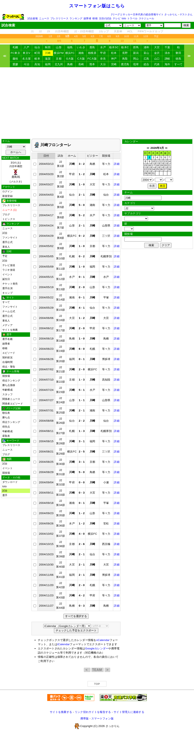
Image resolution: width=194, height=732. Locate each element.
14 (169, 161)
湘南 (81, 53)
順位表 (6, 412)
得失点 (6, 426)
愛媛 (15, 64)
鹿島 (92, 47)
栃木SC (114, 47)
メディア (7, 325)
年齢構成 (7, 389)
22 (145, 169)
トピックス (8, 219)
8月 (109, 36)
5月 (84, 36)
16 (149, 165)
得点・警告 (8, 366)
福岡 (48, 64)
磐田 (178, 53)
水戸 (103, 47)
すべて (178, 64)
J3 (48, 31)
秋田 (48, 47)
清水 (167, 53)
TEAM (97, 670)
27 (165, 169)
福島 (70, 47)
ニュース (44, 18)
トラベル (132, 18)
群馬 (136, 47)
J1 (32, 31)
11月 (136, 36)
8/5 (59, 40)
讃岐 (167, 58)
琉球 (136, 64)
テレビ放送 (8, 265)
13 (165, 161)
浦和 (146, 47)
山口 (157, 58)
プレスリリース (59, 18)
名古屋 (26, 58)
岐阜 (37, 58)
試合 (4, 232)
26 (161, 169)
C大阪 (81, 58)
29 (145, 173)
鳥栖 (70, 64)
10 (122, 40)
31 (153, 173)
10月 (126, 36)
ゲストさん (186, 14)
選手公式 (7, 242)
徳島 (178, 58)
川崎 (48, 53)
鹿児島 (125, 64)
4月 (76, 36)
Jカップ (104, 31)
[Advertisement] (97, 103)
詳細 (116, 163)
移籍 (94, 18)
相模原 (92, 53)
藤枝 (15, 58)
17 (153, 165)
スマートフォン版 (102, 718)
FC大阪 (92, 58)
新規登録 (7, 196)
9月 (117, 36)
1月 (50, 36)
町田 (37, 53)
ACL (130, 31)
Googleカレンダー (97, 648)
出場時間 (7, 362)
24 (153, 169)
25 (157, 169)
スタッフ (7, 394)
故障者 (87, 18)
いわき (81, 47)
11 (134, 40)
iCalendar (63, 644)
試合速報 (33, 18)
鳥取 (125, 58)
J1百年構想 (62, 31)
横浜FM (58, 53)
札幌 (15, 47)
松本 (114, 53)
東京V (26, 53)
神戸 (114, 58)
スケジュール (146, 18)
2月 (59, 36)
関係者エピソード (12, 403)
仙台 (37, 47)
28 (169, 169)
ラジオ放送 (8, 269)
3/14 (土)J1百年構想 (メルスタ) (15, 172)
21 (169, 165)
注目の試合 (105, 18)
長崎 (81, 64)
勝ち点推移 (8, 385)
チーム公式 (8, 311)
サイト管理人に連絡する (129, 712)
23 (149, 169)
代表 (157, 64)
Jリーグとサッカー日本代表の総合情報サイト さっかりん (144, 14)
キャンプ (7, 292)
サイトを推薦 (10, 329)
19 (161, 165)
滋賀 (48, 58)
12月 (145, 36)
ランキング (75, 18)
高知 (37, 64)
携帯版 (84, 718)
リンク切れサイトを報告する (93, 712)
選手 (4, 495)
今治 (26, 64)
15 (145, 165)
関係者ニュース (11, 399)
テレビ (117, 18)
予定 (156, 36)
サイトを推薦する (61, 712)
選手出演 (7, 288)
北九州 (59, 64)
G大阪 (70, 58)
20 (165, 165)
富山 (146, 53)
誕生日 (6, 279)
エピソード (8, 352)
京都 (59, 58)
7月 (101, 36)
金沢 (157, 53)
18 (157, 165)
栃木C (125, 47)
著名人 (6, 246)
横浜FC (70, 53)
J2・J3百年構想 (84, 31)
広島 (146, 58)
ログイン (7, 191)
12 (161, 161)
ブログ (6, 214)
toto (124, 18)
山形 (59, 47)
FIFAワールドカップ (150, 31)
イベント (7, 274)
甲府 (103, 53)
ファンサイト (10, 237)
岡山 (136, 58)
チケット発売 (10, 283)
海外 (167, 64)
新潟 (136, 53)
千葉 (167, 47)
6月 (93, 36)
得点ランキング (11, 380)
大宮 (157, 47)
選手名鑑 (7, 339)
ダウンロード (10, 482)
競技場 (6, 375)
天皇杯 (118, 31)
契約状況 (7, 357)
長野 (125, 53)
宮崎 (114, 64)
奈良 (103, 58)
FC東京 (15, 53)
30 (149, 173)
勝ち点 (6, 417)
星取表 (6, 435)
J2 (40, 31)
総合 (146, 64)
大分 (103, 64)
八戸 (26, 47)
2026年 (39, 36)
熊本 (92, 64)
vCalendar (103, 640)
